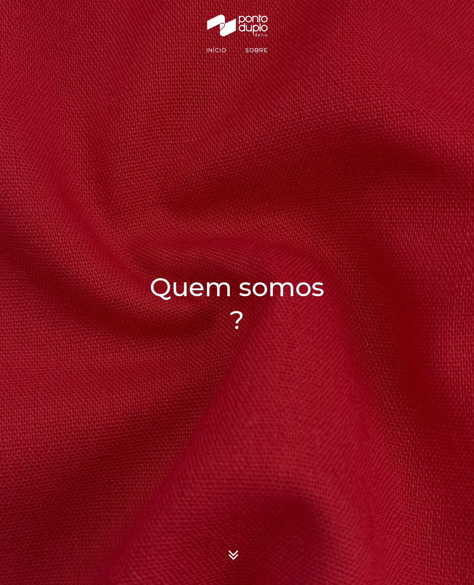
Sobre (256, 50)
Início (216, 50)
